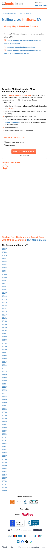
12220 (4, 375)
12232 (4, 409)
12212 (4, 368)
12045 (4, 262)
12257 (4, 478)
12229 (4, 400)
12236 (4, 421)
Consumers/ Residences (15, 142)
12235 (4, 418)
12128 (4, 302)
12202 (4, 337)
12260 (4, 481)
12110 (4, 296)
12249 (4, 462)
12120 (4, 299)
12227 (4, 393)
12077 (4, 283)
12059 (4, 277)
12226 (4, 390)
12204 (4, 343)
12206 (4, 349)
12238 (4, 428)
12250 (4, 465)
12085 (4, 290)
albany (28, 13)
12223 (4, 381)
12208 (4, 356)
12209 (4, 359)
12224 (4, 384)
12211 (4, 365)
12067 (4, 280)
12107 (4, 293)
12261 (4, 484)
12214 (4, 371)
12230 (4, 403)
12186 (4, 324)
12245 (4, 450)
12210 (4, 362)
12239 (4, 431)
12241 (4, 437)
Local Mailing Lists (9, 13)
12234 (4, 415)
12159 (4, 315)
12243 (4, 443)
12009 (4, 252)
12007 (4, 249)
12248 (4, 459)
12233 (4, 412)
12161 (4, 318)
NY (21, 13)
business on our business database (21, 47)
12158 (4, 312)
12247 (4, 456)
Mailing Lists (11, 19)
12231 (4, 406)
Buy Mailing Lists (36, 240)
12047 (4, 268)
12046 (4, 265)
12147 (4, 309)
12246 (4, 453)
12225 (4, 387)
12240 (4, 434)
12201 (4, 334)
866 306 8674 (41, 5)
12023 (4, 255)
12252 (4, 469)
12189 (4, 327)
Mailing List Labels (12, 122)
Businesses (10, 145)
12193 (4, 331)
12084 (4, 287)
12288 (4, 487)
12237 (4, 425)
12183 (4, 321)
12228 (4, 396)
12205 (4, 346)
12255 (4, 472)
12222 (4, 378)
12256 (4, 475)
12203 (4, 340)
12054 (4, 271)
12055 (4, 274)
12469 (4, 490)
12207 (4, 352)
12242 (4, 440)
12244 (4, 447)
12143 (4, 305)
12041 (4, 258)
